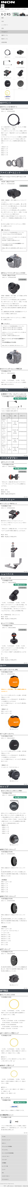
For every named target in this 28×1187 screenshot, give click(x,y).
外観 (2, 28)
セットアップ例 (5, 1166)
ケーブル (7, 67)
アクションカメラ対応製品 (7, 1146)
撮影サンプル (4, 35)
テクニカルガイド (5, 1179)
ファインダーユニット (20, 57)
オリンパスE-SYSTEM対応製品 (8, 1153)
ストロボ (3, 1136)
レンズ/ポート (4, 24)
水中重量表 (4, 1162)
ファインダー (4, 1159)
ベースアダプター (20, 67)
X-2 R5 (24, 9)
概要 (2, 17)
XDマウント (7, 57)
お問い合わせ (10, 1186)
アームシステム (5, 1149)
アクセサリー (4, 31)
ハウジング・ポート (15, 9)
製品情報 (7, 9)
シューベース (20, 77)
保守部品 (7, 98)
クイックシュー (7, 77)
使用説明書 (4, 42)
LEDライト (4, 1143)
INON (1, 9)
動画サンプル (4, 38)
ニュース (3, 1169)
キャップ (20, 88)
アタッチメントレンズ (6, 1139)
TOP (5, 1186)
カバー (7, 88)
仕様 (2, 21)
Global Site (25, 1186)
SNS (3, 1172)
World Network (18, 1186)
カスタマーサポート (6, 1176)
